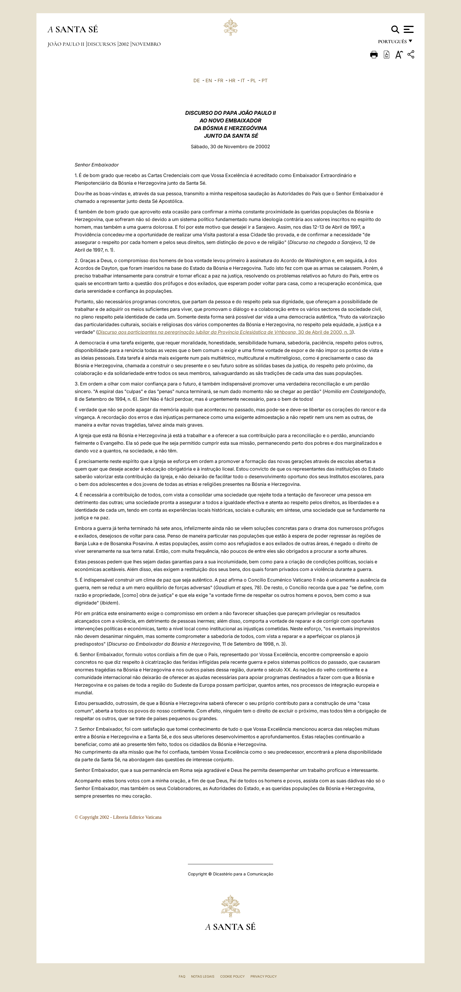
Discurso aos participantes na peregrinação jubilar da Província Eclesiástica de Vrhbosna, (198, 332)
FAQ (182, 976)
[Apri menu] (408, 29)
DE (196, 80)
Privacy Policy (263, 976)
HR (232, 80)
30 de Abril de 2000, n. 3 (325, 332)
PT (265, 80)
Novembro (146, 44)
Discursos (102, 44)
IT (243, 80)
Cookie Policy (232, 976)
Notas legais (202, 976)
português (392, 43)
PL (253, 80)
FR (220, 80)
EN (209, 80)
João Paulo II (67, 44)
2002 (124, 44)
